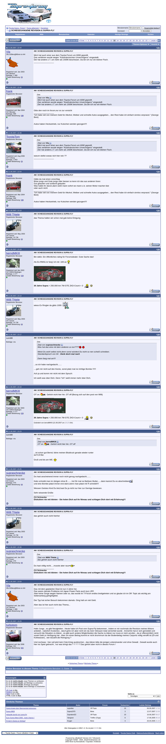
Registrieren (20, 34)
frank (9, 91)
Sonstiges (44, 28)
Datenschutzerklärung (145, 733)
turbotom (11, 625)
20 (137, 40)
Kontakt (116, 733)
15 (121, 40)
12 (111, 40)
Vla (8, 51)
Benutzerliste (64, 34)
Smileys (9, 692)
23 (146, 40)
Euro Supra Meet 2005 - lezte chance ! (20, 718)
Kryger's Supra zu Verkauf (15, 721)
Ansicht (154, 44)
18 (130, 40)
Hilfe (41, 34)
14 (117, 40)
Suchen (151, 34)
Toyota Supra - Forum (17, 28)
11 (108, 40)
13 (22, 276)
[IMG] (8, 694)
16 (124, 40)
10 (105, 40)
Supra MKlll (10, 711)
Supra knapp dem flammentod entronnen (21, 708)
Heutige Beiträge (121, 34)
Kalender (91, 34)
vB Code (9, 690)
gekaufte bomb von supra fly (16, 714)
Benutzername (123, 28)
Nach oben (159, 733)
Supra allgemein (33, 28)
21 (140, 40)
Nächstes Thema (90, 663)
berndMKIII (13, 253)
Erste (81, 40)
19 (133, 40)
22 (143, 40)
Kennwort (121, 31)
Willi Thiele (13, 214)
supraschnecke (15, 472)
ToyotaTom (13, 136)
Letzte (154, 40)
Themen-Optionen (140, 44)
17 (127, 40)
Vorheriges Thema (76, 663)
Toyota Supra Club (128, 733)
